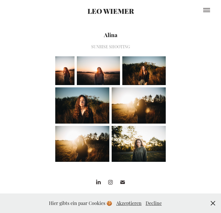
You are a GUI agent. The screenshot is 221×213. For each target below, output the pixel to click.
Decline (154, 203)
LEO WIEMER (110, 11)
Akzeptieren (129, 203)
